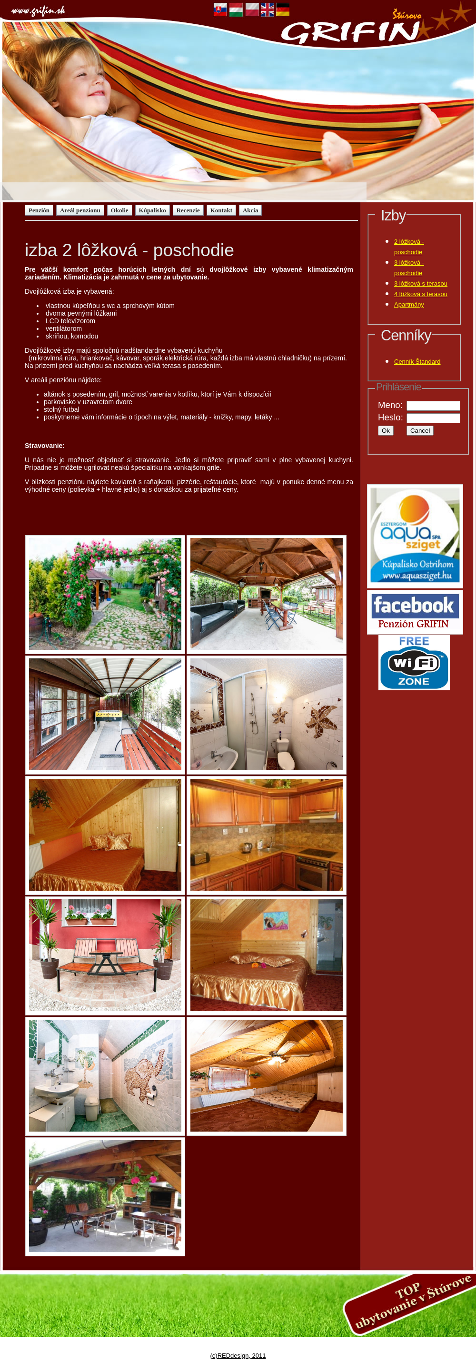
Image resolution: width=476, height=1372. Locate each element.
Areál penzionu (80, 210)
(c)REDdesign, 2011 (238, 1355)
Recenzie (188, 210)
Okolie (120, 210)
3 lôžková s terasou (420, 283)
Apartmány (409, 304)
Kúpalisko (152, 210)
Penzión (39, 210)
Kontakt (221, 210)
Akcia (250, 210)
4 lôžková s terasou (420, 294)
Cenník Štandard (417, 361)
